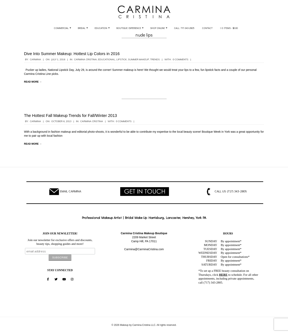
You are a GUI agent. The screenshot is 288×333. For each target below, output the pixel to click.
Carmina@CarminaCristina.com (144, 249)
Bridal (81, 28)
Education (101, 28)
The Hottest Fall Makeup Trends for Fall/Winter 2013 (70, 115)
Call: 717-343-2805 (184, 28)
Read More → (33, 81)
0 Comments (180, 59)
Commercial (61, 28)
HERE (223, 274)
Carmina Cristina (85, 59)
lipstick (121, 59)
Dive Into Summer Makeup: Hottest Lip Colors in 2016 (72, 53)
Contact (207, 28)
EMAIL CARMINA (70, 191)
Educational (106, 59)
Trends (155, 59)
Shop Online (157, 28)
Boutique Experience (128, 28)
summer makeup (138, 59)
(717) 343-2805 (237, 191)
